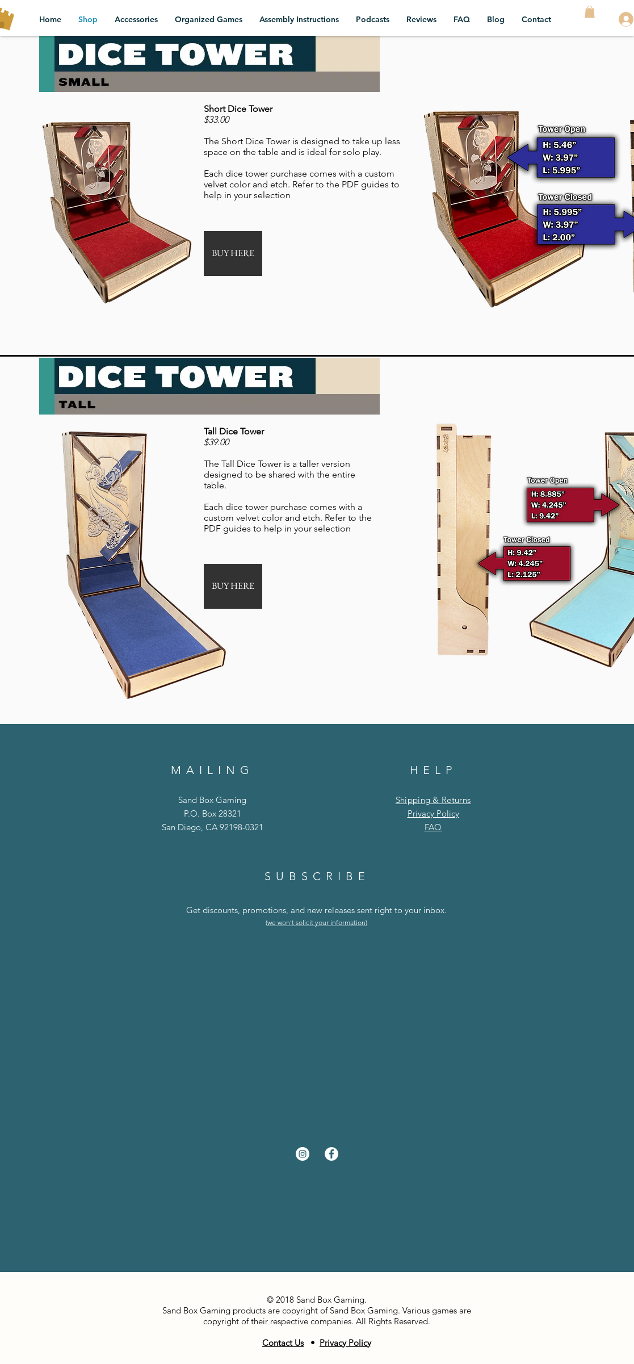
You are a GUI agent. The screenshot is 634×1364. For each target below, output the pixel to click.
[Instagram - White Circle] (302, 1154)
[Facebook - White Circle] (331, 1154)
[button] (590, 12)
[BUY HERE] (233, 253)
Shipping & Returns (433, 799)
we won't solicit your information (316, 922)
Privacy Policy (433, 813)
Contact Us (283, 1342)
